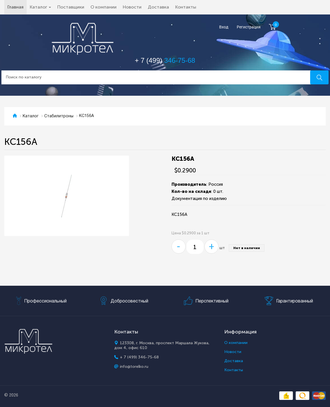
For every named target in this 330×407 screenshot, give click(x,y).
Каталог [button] (40, 7)
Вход (224, 27)
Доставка (158, 7)
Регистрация (249, 27)
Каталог (31, 116)
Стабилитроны (58, 116)
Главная (17, 7)
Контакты (185, 7)
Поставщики (70, 7)
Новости (132, 7)
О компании (103, 7)
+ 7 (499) (165, 60)
